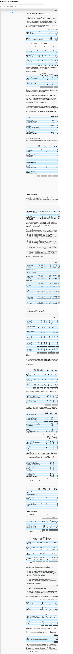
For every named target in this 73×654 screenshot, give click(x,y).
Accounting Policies (28, 4)
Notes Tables (35, 4)
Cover (2, 4)
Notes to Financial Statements (18, 4)
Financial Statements (8, 4)
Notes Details (41, 4)
